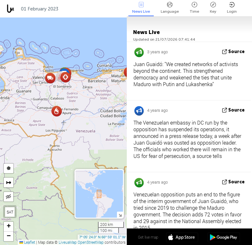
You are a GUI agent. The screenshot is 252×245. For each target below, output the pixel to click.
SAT (10, 211)
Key (213, 8)
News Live (141, 8)
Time (194, 8)
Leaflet (27, 242)
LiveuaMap (68, 242)
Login (232, 8)
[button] (56, 111)
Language (170, 8)
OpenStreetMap (91, 242)
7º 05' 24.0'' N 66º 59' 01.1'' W (102, 237)
